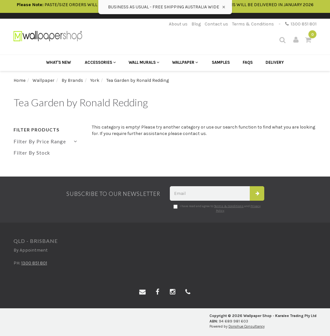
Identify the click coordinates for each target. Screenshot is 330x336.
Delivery (275, 62)
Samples (221, 62)
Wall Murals (144, 62)
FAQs (248, 62)
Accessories (100, 62)
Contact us (216, 24)
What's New (58, 62)
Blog (196, 24)
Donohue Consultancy (246, 326)
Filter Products (36, 129)
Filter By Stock (32, 153)
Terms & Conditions (253, 24)
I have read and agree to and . (217, 208)
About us (178, 24)
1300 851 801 (300, 24)
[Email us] (142, 292)
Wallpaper (185, 62)
